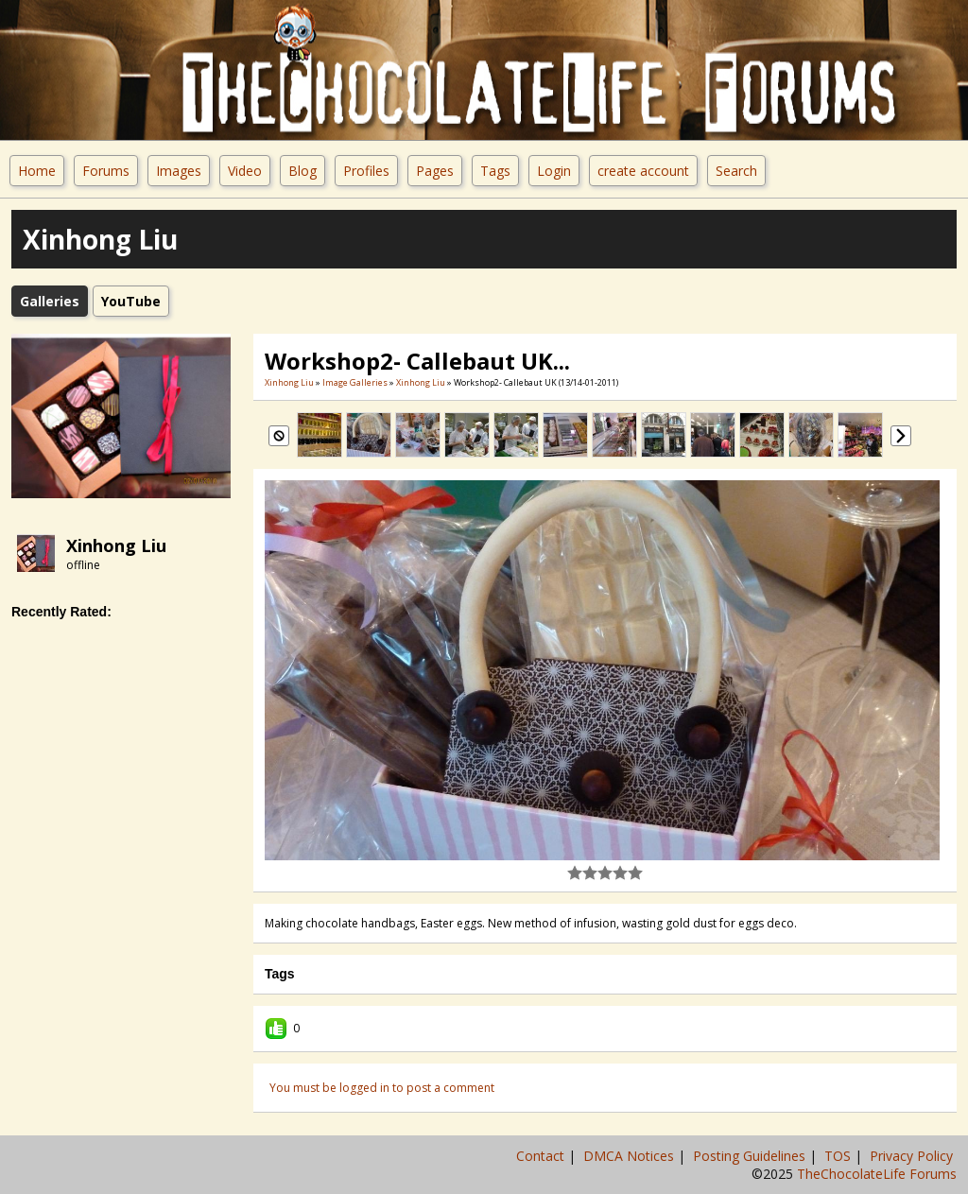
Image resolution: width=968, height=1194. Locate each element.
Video (245, 171)
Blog (302, 171)
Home (37, 171)
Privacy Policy (913, 1156)
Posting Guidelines (751, 1156)
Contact (542, 1156)
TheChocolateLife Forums (877, 1174)
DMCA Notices (630, 1156)
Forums (106, 171)
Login (554, 171)
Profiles (366, 171)
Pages (435, 171)
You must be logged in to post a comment (381, 1088)
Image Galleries (355, 382)
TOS (839, 1156)
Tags (495, 171)
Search (736, 171)
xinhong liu (116, 545)
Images (178, 171)
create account (643, 171)
